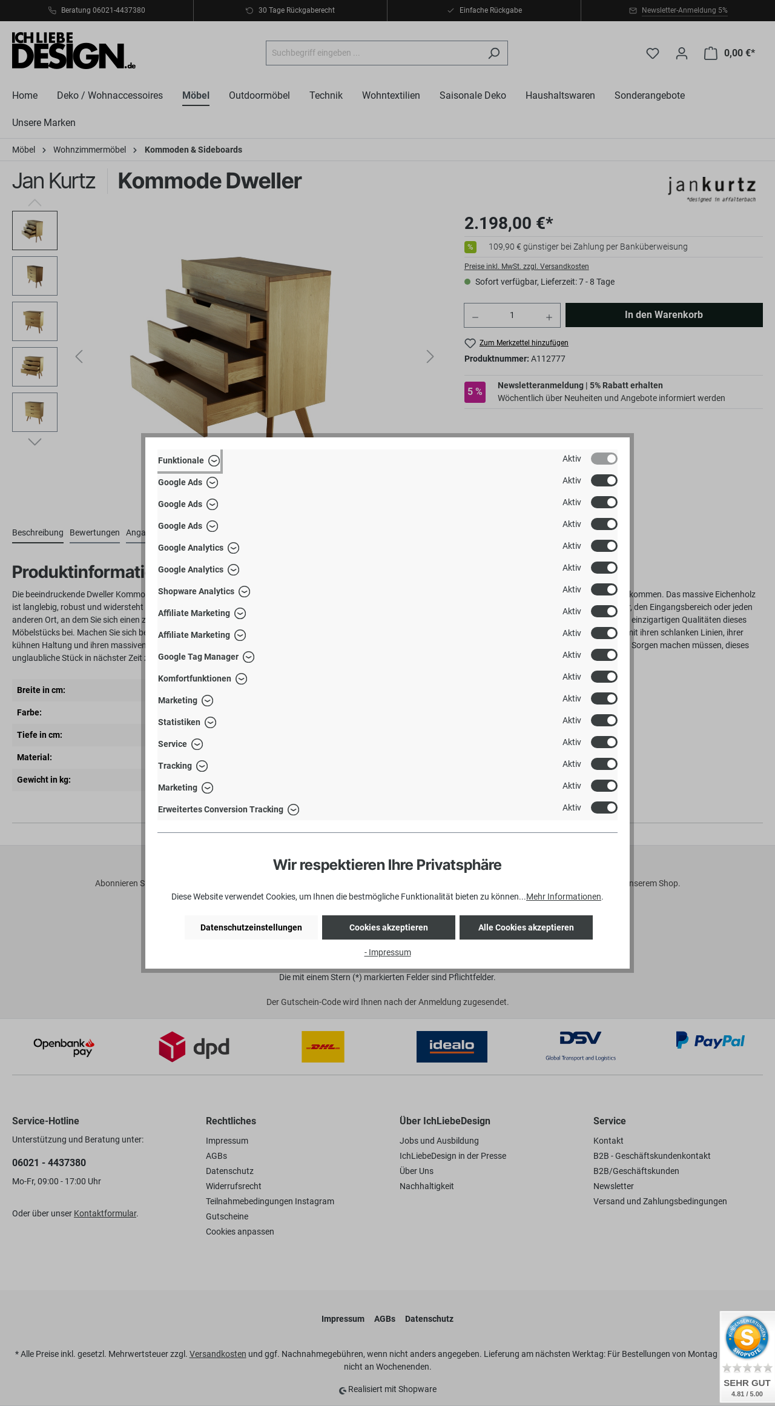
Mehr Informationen (563, 896)
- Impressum (387, 952)
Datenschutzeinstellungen (251, 927)
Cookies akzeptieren (388, 927)
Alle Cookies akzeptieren (526, 927)
